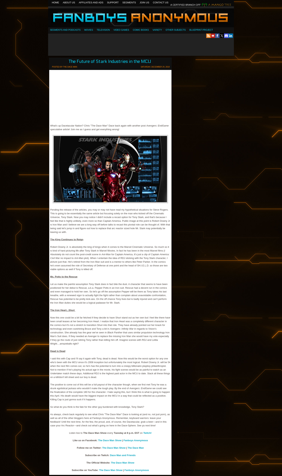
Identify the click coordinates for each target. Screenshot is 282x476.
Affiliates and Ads (91, 2)
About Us (69, 2)
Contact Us (160, 2)
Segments (129, 2)
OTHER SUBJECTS (176, 30)
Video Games (121, 30)
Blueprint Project (201, 30)
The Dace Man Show (109, 440)
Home (55, 2)
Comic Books (141, 30)
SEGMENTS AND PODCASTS (65, 30)
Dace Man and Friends (123, 455)
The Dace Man (136, 447)
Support (113, 2)
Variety (157, 30)
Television (103, 30)
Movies (88, 30)
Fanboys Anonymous (141, 18)
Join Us (144, 2)
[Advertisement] (141, 47)
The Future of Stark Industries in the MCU (110, 61)
